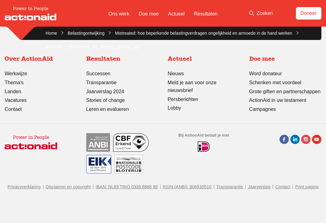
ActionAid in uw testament (277, 100)
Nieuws (176, 73)
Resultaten (206, 13)
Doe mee (149, 13)
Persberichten (183, 99)
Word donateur (265, 73)
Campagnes (262, 109)
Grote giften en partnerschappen (284, 91)
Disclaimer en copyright (68, 187)
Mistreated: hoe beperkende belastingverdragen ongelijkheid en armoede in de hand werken (203, 33)
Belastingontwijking (86, 33)
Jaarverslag (259, 187)
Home (51, 33)
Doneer (309, 13)
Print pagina (307, 187)
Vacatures (16, 100)
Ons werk (119, 13)
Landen (13, 91)
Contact (13, 109)
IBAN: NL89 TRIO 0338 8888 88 (127, 187)
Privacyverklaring (24, 187)
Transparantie (101, 82)
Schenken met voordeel (275, 82)
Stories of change (105, 100)
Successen (98, 73)
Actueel (176, 13)
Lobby (174, 108)
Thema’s (14, 82)
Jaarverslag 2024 (105, 91)
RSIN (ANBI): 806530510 (187, 187)
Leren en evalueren (107, 109)
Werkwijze (16, 73)
